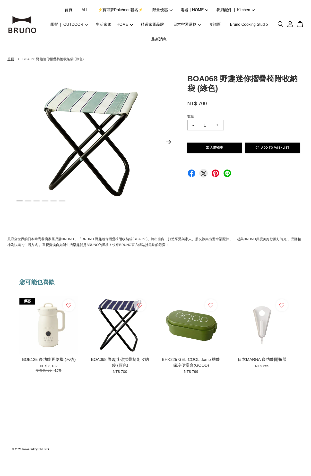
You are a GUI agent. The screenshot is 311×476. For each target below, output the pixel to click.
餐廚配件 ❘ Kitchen (235, 10)
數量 (190, 116)
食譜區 (215, 24)
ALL (85, 10)
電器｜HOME (194, 10)
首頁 (68, 10)
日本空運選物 (187, 24)
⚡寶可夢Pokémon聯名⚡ (120, 10)
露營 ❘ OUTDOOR (69, 24)
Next (169, 142)
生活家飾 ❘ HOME (114, 24)
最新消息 (159, 39)
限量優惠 (162, 10)
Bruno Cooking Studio (249, 24)
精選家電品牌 (152, 24)
